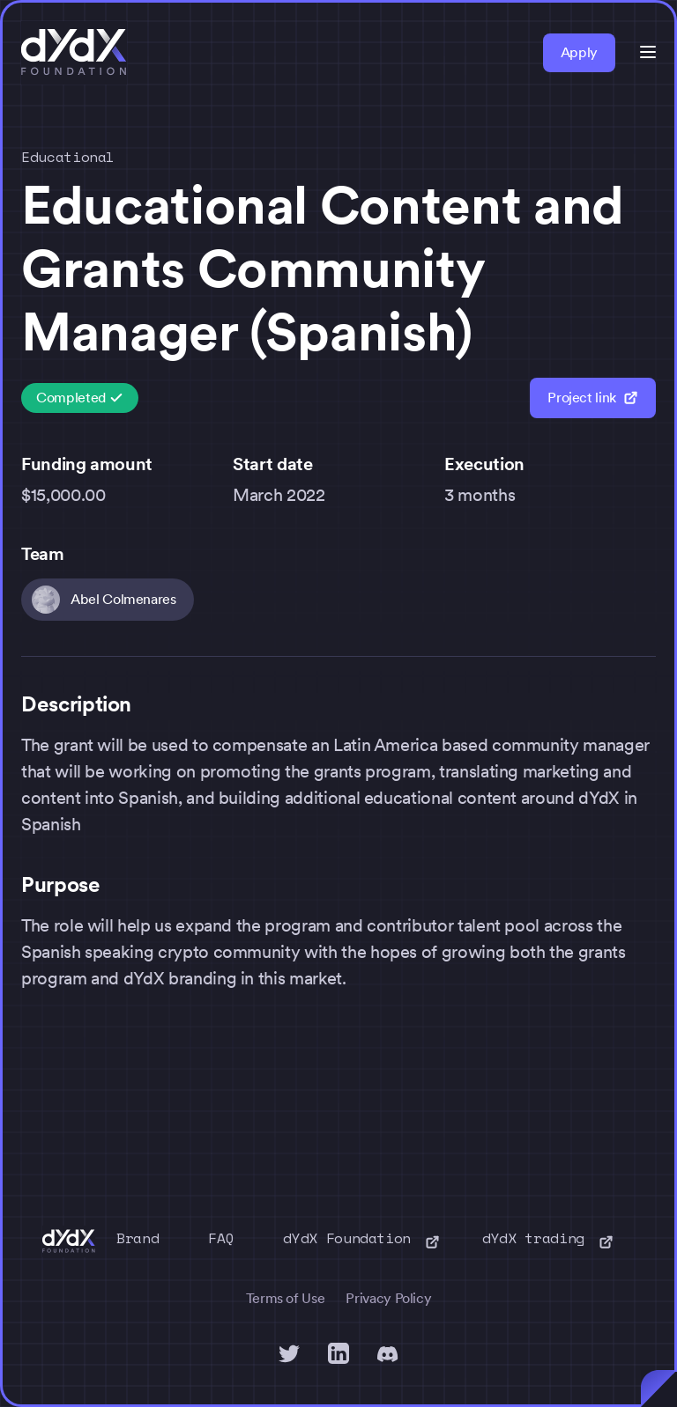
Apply (579, 52)
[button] (647, 51)
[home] (74, 53)
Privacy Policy (388, 1298)
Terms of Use (285, 1298)
